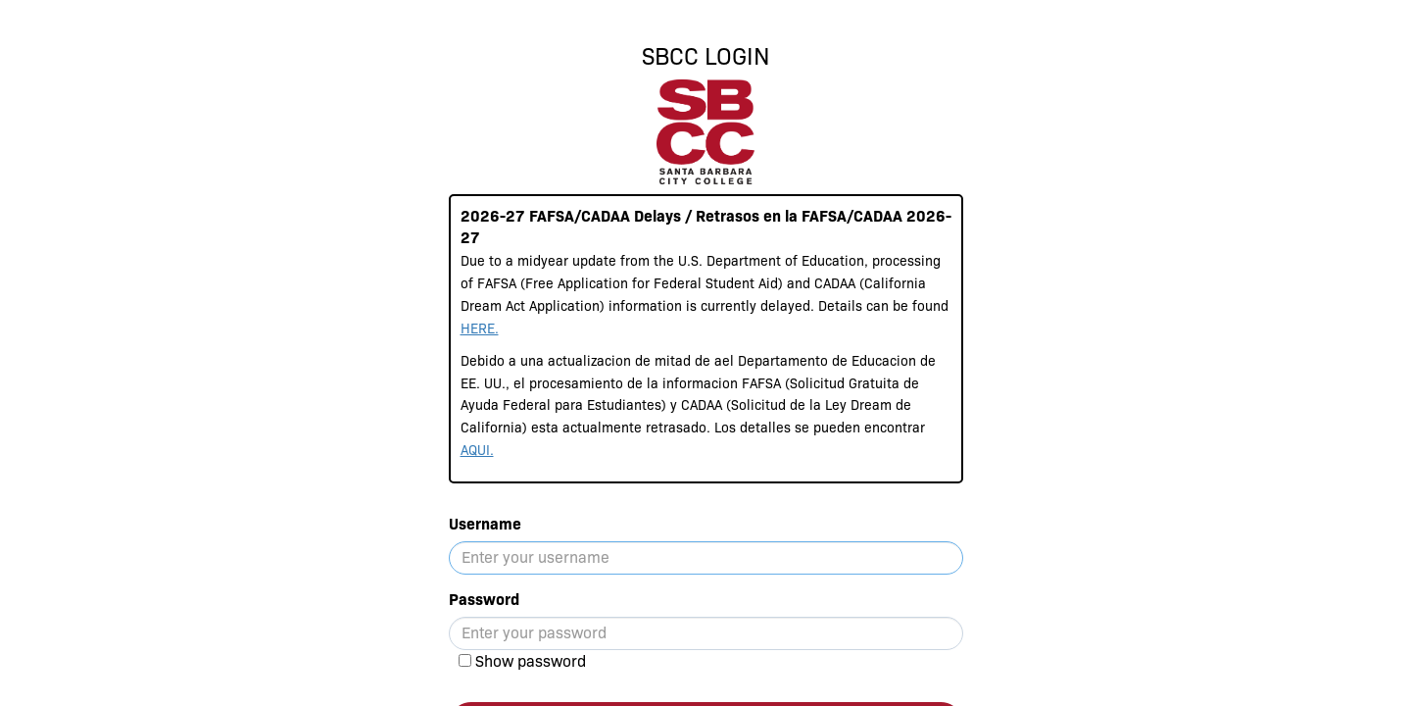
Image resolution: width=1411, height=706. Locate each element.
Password (484, 599)
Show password (530, 661)
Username (485, 524)
